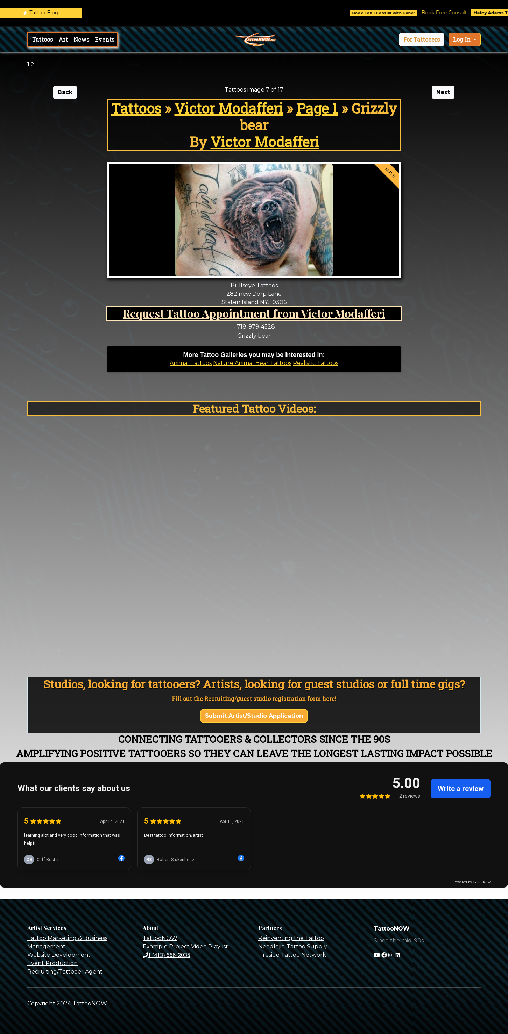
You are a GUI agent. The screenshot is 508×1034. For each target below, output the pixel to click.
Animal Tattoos (191, 363)
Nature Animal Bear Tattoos (252, 363)
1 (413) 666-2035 (166, 954)
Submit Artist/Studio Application (254, 715)
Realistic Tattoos (315, 363)
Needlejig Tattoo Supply (292, 946)
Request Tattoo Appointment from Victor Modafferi (254, 313)
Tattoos (42, 39)
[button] (421, 39)
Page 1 (317, 108)
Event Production (52, 963)
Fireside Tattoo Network (292, 955)
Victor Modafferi (229, 108)
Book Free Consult (455, 12)
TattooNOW (160, 938)
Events (104, 39)
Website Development (59, 955)
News (81, 39)
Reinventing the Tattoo (291, 938)
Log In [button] (462, 39)
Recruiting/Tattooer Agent (65, 971)
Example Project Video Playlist (185, 946)
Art (63, 39)
